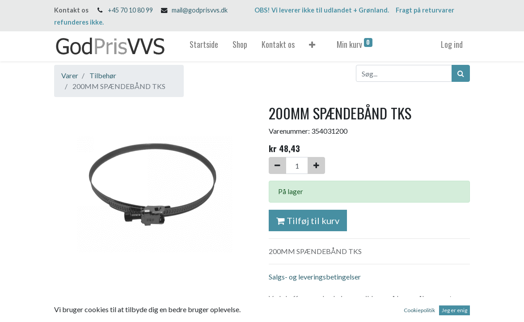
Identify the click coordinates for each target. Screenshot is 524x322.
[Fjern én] (277, 165)
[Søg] (461, 73)
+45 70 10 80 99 (130, 10)
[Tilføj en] (316, 165)
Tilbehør (102, 75)
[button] (312, 46)
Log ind (452, 44)
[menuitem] (204, 46)
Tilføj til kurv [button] (307, 220)
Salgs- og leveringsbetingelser (315, 276)
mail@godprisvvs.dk (200, 10)
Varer (69, 75)
